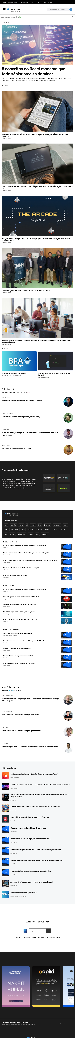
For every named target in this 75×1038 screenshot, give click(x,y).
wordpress (57, 525)
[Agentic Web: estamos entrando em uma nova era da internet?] (5, 884)
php (6, 525)
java (39, 525)
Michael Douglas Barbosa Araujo (11, 375)
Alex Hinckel (13, 810)
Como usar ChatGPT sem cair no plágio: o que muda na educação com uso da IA (37, 187)
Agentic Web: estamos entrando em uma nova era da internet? (31, 882)
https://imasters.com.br (28, 1024)
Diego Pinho (6, 643)
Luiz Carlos (6, 577)
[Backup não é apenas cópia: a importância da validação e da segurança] (5, 808)
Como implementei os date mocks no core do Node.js (19, 663)
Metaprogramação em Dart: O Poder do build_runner (28, 828)
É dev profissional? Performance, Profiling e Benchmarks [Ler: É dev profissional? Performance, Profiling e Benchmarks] (20, 715)
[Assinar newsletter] (48, 931)
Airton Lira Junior (43, 377)
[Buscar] (58, 9)
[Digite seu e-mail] (37, 931)
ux (6, 534)
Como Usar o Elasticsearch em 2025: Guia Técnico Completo (21, 568)
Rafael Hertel (13, 885)
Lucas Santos (6, 650)
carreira (30, 529)
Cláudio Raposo (7, 562)
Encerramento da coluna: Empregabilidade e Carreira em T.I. (30, 839)
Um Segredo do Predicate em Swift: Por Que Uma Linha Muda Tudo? (34, 774)
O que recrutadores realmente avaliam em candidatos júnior (31, 871)
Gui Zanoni (13, 800)
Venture (33, 2)
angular (13, 525)
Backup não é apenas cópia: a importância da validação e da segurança (35, 806)
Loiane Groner (13, 821)
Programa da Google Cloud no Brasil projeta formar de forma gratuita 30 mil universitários (36, 239)
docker (31, 534)
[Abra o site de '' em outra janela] (49, 478)
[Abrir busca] (70, 9)
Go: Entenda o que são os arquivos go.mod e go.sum (19, 612)
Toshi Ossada (13, 831)
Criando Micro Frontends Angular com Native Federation (29, 817)
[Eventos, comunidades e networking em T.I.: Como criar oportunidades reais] (5, 862)
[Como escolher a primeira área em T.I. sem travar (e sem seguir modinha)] (5, 851)
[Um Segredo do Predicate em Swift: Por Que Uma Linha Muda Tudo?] (5, 776)
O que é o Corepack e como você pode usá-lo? (17, 648)
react (65, 525)
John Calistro (6, 570)
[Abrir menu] (4, 9)
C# (6, 529)
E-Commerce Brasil (41, 2)
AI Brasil (50, 2)
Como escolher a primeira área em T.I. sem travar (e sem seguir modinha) (35, 850)
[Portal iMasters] (14, 9)
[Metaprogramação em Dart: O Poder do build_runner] (5, 830)
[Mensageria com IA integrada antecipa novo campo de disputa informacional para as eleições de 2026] (5, 798)
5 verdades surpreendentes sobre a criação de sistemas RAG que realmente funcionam (40, 785)
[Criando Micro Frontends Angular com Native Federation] (5, 819)
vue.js (21, 525)
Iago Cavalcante (14, 788)
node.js (55, 529)
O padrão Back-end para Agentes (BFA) (14, 373)
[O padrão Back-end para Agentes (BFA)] (5, 895)
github (47, 529)
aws (23, 529)
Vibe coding (21, 534)
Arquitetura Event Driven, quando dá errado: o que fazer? (20, 619)
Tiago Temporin (7, 614)
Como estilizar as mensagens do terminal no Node (18, 656)
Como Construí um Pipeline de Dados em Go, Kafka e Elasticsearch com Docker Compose (30, 560)
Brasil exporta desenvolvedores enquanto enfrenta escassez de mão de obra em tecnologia (36, 341)
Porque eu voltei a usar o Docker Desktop (15, 575)
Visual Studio (14, 529)
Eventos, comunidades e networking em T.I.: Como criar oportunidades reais (36, 860)
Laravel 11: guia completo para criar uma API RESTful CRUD (21, 597)
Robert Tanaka (6, 606)
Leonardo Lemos (7, 547)
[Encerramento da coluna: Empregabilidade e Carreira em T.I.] (5, 841)
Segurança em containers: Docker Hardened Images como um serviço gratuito (26, 553)
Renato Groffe (6, 555)
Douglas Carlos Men (8, 599)
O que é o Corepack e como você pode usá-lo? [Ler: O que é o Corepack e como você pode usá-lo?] (17, 449)
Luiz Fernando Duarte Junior (10, 635)
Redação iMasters (6, 138)
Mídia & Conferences (24, 2)
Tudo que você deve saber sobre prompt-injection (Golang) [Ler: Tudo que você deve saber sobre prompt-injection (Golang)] (21, 417)
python (12, 534)
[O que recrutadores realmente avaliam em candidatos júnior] (5, 873)
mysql (33, 525)
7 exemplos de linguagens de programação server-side (19, 604)
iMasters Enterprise (12, 2)
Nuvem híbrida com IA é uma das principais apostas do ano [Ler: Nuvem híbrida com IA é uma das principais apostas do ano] (21, 731)
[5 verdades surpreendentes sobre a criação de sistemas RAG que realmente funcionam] (5, 787)
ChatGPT (39, 529)
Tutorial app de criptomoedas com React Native (17, 633)
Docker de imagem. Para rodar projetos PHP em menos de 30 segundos (24, 545)
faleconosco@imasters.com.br (11, 1024)
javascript (47, 525)
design (63, 529)
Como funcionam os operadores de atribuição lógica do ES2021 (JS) (23, 641)
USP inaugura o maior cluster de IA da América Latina (26, 290)
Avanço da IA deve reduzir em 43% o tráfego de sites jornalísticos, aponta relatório (35, 135)
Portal (4, 2)
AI (27, 525)
